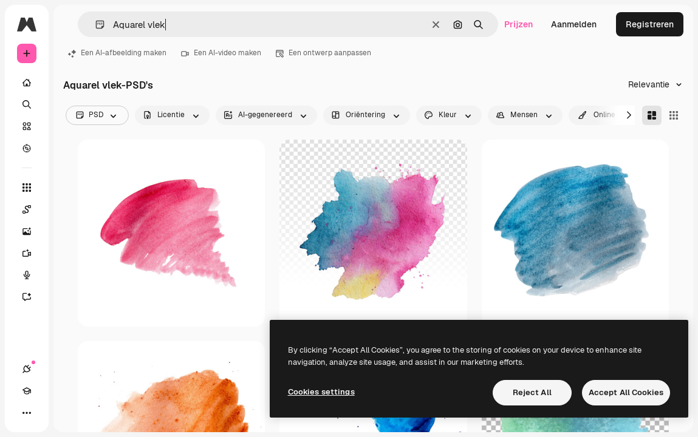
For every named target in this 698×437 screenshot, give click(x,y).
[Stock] (26, 126)
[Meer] (26, 412)
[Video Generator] (33, 253)
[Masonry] (652, 115)
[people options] (525, 115)
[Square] (673, 115)
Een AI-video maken (221, 53)
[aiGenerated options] (266, 115)
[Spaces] (33, 209)
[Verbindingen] (26, 369)
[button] (95, 24)
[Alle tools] (26, 187)
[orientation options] (366, 115)
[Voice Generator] (33, 275)
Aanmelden (574, 24)
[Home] (26, 82)
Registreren (650, 24)
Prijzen (518, 24)
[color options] (449, 115)
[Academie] (26, 391)
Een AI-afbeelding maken (117, 53)
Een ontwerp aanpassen (323, 53)
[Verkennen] (26, 148)
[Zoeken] (26, 104)
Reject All (532, 392)
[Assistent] (33, 297)
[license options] (172, 115)
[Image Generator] (33, 231)
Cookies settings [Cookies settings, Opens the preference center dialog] (321, 392)
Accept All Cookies (626, 392)
